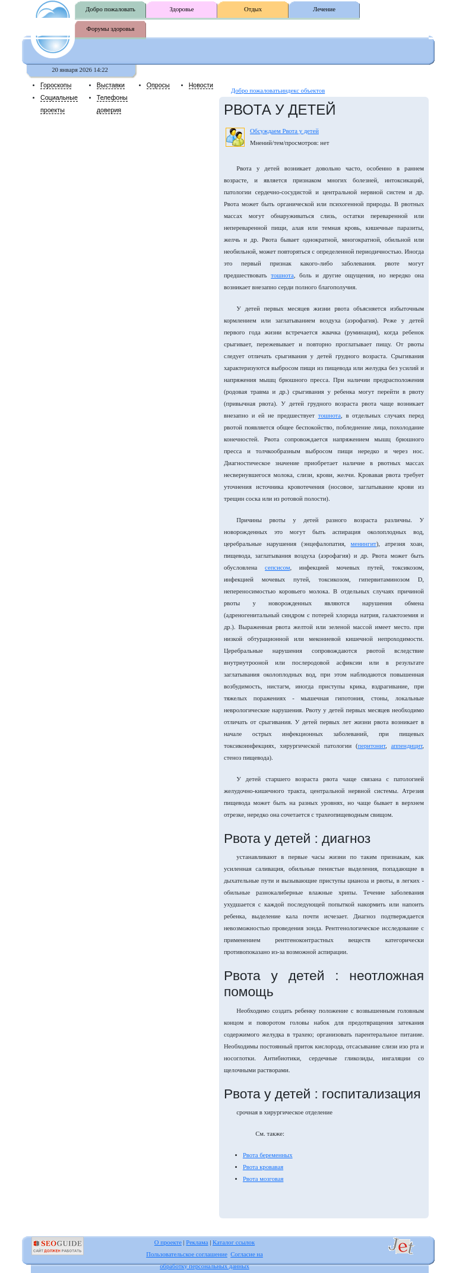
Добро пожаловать (110, 9)
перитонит (371, 746)
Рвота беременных (268, 1155)
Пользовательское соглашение (186, 1254)
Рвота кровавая (263, 1167)
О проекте (168, 1242)
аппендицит (407, 746)
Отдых (253, 9)
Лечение (324, 9)
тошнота (282, 275)
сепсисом (277, 567)
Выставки (111, 85)
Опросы (158, 85)
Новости (201, 85)
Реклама (197, 1242)
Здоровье (181, 9)
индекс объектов (303, 90)
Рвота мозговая (263, 1179)
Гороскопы (55, 85)
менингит (363, 544)
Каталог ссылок (234, 1242)
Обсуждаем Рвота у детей (284, 131)
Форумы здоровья (111, 29)
